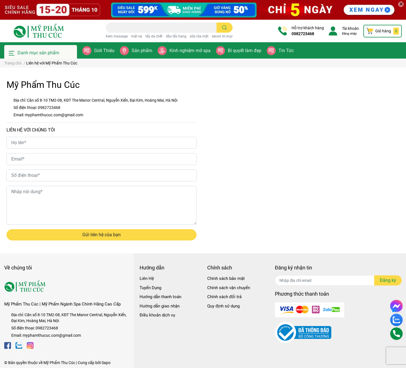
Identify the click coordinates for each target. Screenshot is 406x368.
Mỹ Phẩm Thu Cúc (59, 362)
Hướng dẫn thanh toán (160, 296)
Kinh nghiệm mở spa (190, 50)
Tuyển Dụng (150, 287)
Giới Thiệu (104, 50)
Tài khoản (350, 28)
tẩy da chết (153, 36)
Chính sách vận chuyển (228, 287)
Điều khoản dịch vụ (157, 315)
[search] (225, 28)
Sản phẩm (142, 50)
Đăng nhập (349, 33)
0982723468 (303, 34)
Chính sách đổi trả (224, 296)
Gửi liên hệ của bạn (101, 234)
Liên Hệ (147, 278)
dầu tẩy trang (176, 36)
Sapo (106, 362)
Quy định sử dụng (223, 306)
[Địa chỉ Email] (338, 280)
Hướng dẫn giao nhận (160, 306)
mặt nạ (136, 36)
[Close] (401, 4)
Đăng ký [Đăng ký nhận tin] (388, 280)
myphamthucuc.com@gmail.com (54, 115)
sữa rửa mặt (199, 36)
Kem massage (117, 36)
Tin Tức (286, 50)
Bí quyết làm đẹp (244, 50)
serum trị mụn (222, 36)
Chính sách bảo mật (226, 278)
